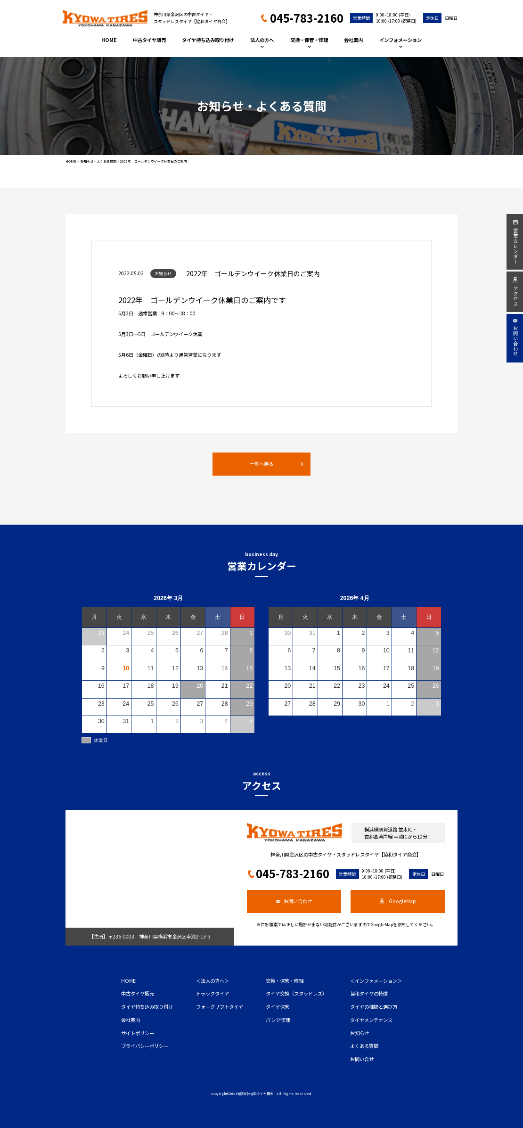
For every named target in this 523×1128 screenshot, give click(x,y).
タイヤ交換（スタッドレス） (296, 993)
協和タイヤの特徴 (369, 993)
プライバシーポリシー (144, 1045)
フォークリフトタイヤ (219, 1006)
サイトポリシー (137, 1033)
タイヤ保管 (277, 1006)
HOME (108, 39)
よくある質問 (364, 1045)
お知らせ (359, 1033)
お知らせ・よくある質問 (98, 161)
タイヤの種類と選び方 (373, 1006)
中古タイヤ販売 (149, 39)
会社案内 (353, 39)
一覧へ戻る (276, 463)
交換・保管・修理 (309, 42)
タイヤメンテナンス (371, 1019)
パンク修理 (278, 1019)
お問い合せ (362, 1058)
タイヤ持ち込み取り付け (208, 39)
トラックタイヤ (212, 993)
